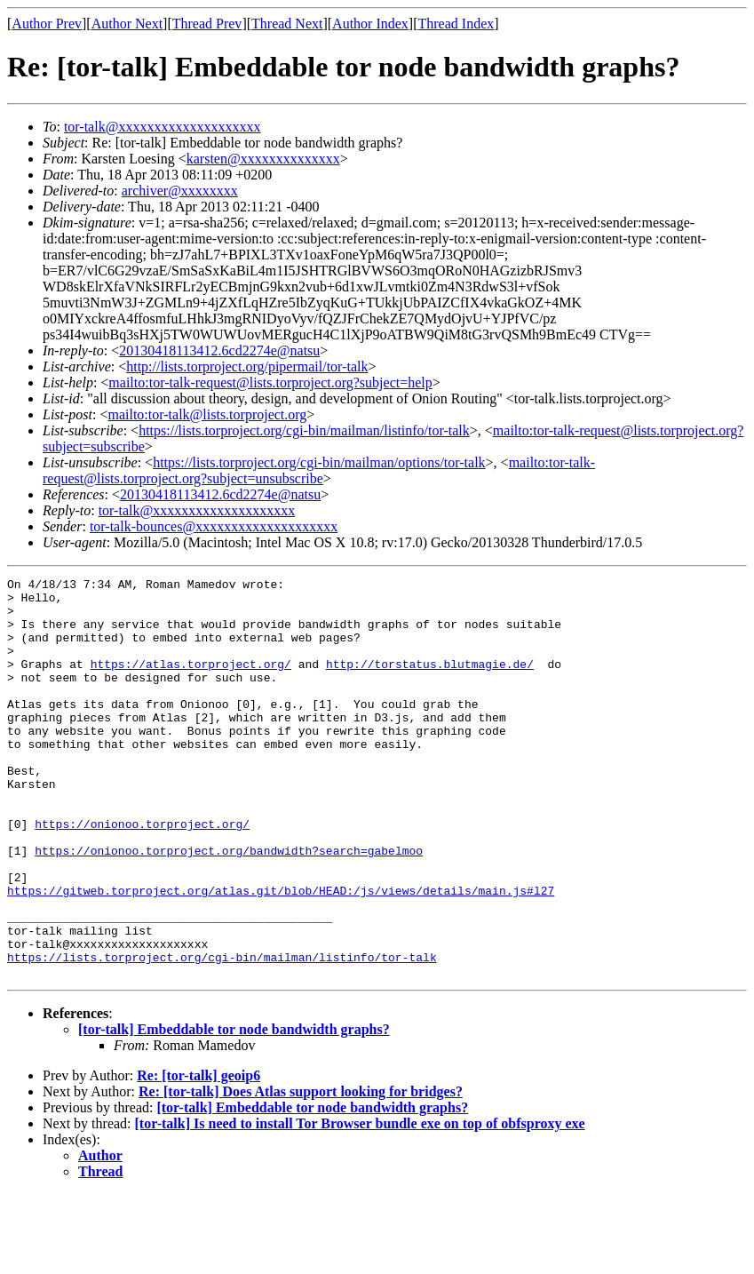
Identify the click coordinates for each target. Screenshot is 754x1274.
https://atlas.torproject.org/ (191, 682)
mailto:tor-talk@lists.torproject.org (206, 414)
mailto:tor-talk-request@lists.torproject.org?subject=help (270, 382)
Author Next (127, 23)
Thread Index (456, 23)
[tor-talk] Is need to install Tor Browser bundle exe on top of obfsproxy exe (360, 1203)
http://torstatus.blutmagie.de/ (430, 682)
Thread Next (286, 23)
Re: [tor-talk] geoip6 (198, 1155)
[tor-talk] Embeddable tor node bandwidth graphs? (234, 1109)
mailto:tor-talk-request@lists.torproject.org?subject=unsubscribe (319, 470)
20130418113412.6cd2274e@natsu (219, 350)
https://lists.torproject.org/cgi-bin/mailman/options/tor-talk (319, 462)
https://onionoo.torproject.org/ (142, 874)
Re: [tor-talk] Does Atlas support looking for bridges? (301, 1171)
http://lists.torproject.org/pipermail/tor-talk (247, 366)
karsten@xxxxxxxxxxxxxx (263, 158)
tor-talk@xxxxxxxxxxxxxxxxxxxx (162, 126)
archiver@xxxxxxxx (180, 190)
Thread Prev (207, 23)
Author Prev (47, 23)
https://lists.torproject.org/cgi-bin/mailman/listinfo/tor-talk (304, 430)
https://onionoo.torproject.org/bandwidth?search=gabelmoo (229, 906)
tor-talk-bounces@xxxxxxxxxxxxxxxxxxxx (213, 526)
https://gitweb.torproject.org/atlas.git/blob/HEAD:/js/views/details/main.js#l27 (280, 954)
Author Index (370, 23)
